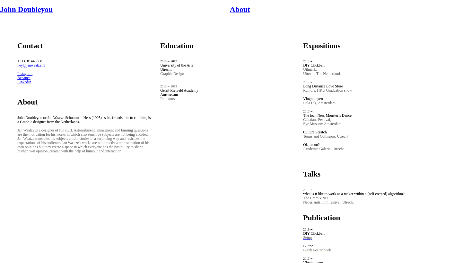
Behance (24, 78)
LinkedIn (24, 82)
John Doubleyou (26, 9)
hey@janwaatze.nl (31, 65)
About (240, 9)
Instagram (24, 74)
